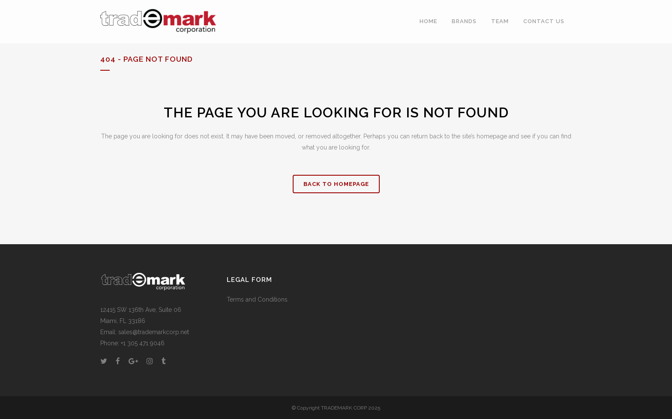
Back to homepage (336, 184)
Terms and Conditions (257, 299)
